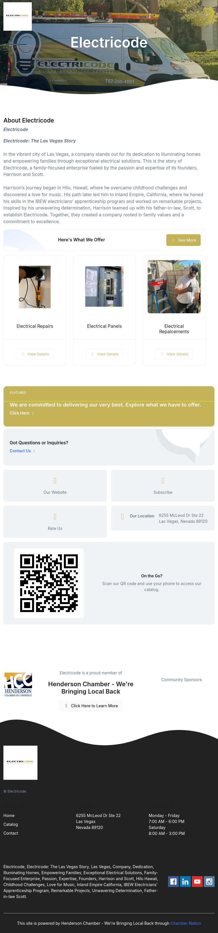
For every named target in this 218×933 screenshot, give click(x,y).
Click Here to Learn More (91, 705)
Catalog (10, 824)
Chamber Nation (186, 923)
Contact (10, 833)
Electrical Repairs (34, 326)
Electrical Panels (104, 326)
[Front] (18, 16)
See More (183, 240)
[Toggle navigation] (209, 16)
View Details (35, 354)
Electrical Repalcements (174, 329)
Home (8, 815)
